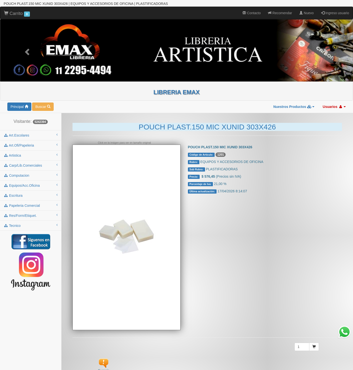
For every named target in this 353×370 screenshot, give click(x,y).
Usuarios (334, 90)
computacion (31, 158)
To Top (344, 361)
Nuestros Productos (294, 90)
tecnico (31, 208)
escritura (31, 178)
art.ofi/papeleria (31, 128)
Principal (19, 90)
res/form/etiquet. (31, 198)
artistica (31, 138)
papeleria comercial (31, 188)
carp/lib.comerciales (31, 148)
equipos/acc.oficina (31, 168)
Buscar (42, 90)
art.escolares (31, 118)
